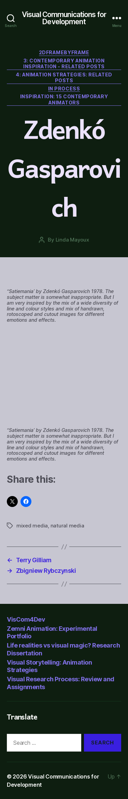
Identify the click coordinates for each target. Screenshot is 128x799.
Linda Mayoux (72, 239)
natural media (67, 525)
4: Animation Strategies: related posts (64, 78)
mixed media (32, 525)
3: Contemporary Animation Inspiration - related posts (64, 64)
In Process (64, 88)
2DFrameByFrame (64, 52)
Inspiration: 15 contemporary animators (64, 99)
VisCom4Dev (26, 619)
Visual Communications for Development (64, 18)
